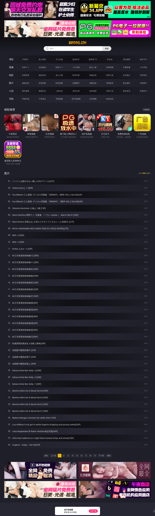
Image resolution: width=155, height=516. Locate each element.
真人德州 (42, 59)
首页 (46, 455)
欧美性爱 (76, 75)
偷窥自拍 (25, 83)
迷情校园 (93, 91)
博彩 (11, 59)
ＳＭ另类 (143, 67)
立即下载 (93, 511)
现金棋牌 (126, 59)
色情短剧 (109, 99)
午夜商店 (42, 99)
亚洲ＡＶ (25, 67)
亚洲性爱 (25, 75)
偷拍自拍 (42, 75)
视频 (11, 67)
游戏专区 (76, 59)
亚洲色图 (42, 83)
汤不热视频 (76, 99)
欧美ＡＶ (59, 67)
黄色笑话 (126, 91)
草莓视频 (59, 99)
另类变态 (143, 75)
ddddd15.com (77, 43)
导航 (11, 98)
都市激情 (25, 91)
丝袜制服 (109, 67)
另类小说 (109, 91)
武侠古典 (76, 91)
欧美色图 (59, 83)
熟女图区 (126, 83)
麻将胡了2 (93, 59)
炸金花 (109, 59)
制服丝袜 (93, 75)
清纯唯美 (109, 83)
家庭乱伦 (42, 91)
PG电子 (25, 59)
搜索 (107, 48)
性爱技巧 (143, 91)
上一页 (53, 455)
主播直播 (126, 67)
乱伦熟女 (126, 75)
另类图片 (143, 83)
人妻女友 (59, 91)
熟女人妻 (93, 67)
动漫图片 (76, 83)
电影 (11, 75)
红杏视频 (93, 99)
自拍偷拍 (42, 67)
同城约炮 (25, 99)
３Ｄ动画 (76, 67)
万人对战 (59, 59)
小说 (11, 90)
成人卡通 (59, 75)
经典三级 (109, 75)
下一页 (101, 455)
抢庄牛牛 (143, 59)
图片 (11, 82)
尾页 (108, 455)
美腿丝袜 (93, 83)
